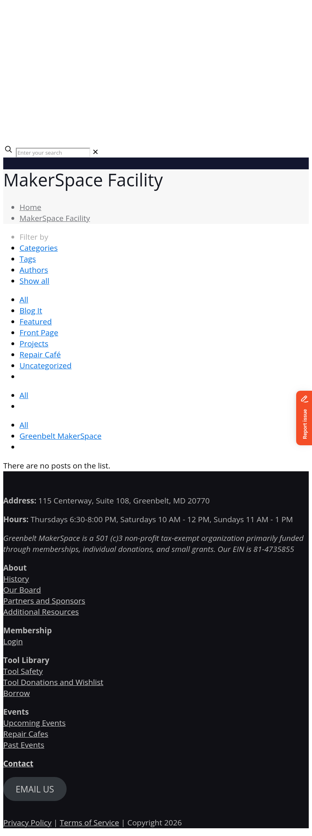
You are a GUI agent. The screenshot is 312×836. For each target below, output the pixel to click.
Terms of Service (89, 822)
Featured (36, 321)
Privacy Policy (27, 822)
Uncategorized (46, 365)
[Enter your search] (53, 153)
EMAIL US (34, 789)
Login (13, 641)
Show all (34, 281)
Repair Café (40, 354)
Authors (34, 270)
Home (30, 207)
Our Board (22, 589)
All (24, 299)
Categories (39, 248)
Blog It (31, 310)
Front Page (39, 332)
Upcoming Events (34, 723)
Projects (34, 343)
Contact (18, 763)
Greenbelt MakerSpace (61, 436)
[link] (95, 152)
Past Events (23, 745)
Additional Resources (41, 611)
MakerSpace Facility (55, 218)
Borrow (16, 693)
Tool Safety (23, 671)
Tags (28, 259)
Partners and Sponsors (44, 600)
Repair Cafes (25, 734)
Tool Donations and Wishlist (53, 682)
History (16, 578)
